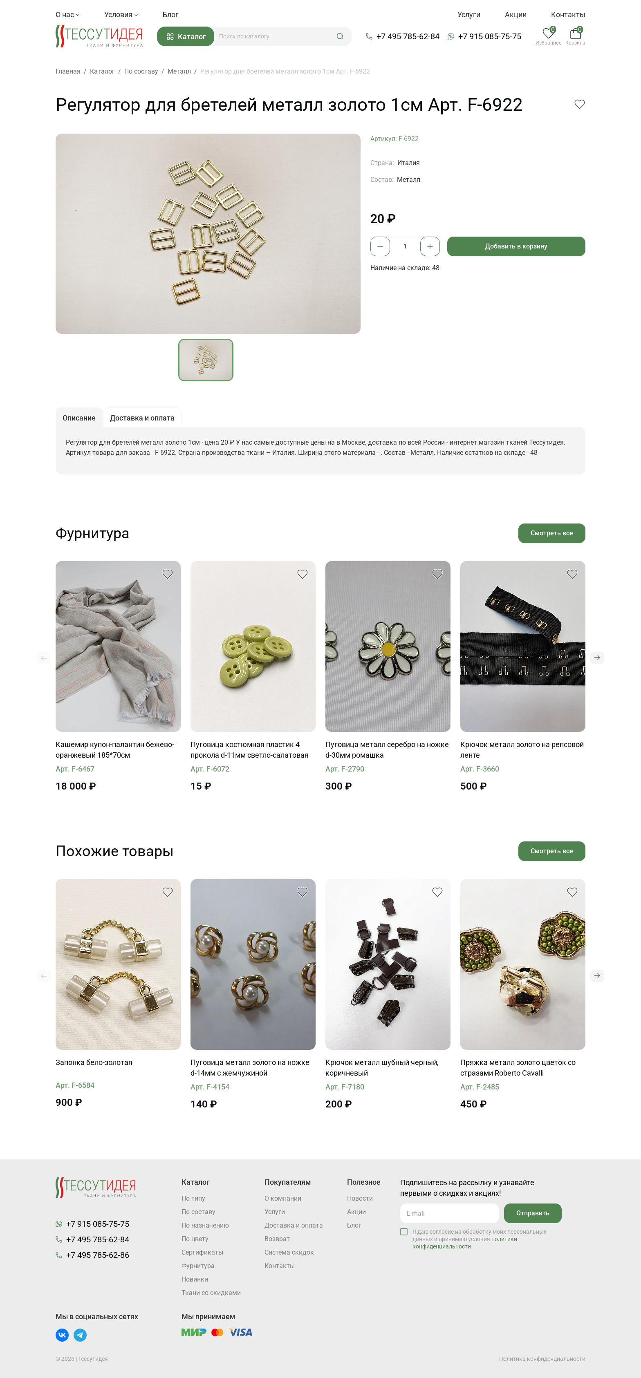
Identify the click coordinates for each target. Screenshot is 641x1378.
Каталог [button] (186, 36)
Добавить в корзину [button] (516, 246)
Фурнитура (198, 1266)
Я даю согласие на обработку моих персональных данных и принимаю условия (479, 1239)
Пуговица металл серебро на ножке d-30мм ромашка (387, 749)
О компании (282, 1198)
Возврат (277, 1239)
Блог (171, 14)
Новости (360, 1198)
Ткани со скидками (211, 1293)
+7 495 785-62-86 (97, 1255)
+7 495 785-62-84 (408, 36)
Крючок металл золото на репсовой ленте (522, 749)
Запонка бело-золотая (94, 1062)
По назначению (205, 1225)
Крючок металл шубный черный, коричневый (382, 1067)
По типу (193, 1198)
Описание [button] (79, 418)
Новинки (195, 1279)
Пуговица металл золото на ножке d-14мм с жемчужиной (250, 1067)
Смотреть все (552, 533)
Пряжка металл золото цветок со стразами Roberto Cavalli (518, 1067)
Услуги (468, 14)
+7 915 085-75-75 (489, 36)
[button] (340, 36)
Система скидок (289, 1252)
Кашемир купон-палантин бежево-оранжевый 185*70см (115, 749)
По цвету (195, 1239)
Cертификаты (202, 1252)
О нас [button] (68, 14)
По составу (198, 1212)
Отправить (532, 1213)
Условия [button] (121, 14)
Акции (516, 14)
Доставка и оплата (293, 1225)
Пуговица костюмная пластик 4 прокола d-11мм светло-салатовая (250, 749)
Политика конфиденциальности (542, 1359)
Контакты (568, 14)
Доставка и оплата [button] (142, 418)
